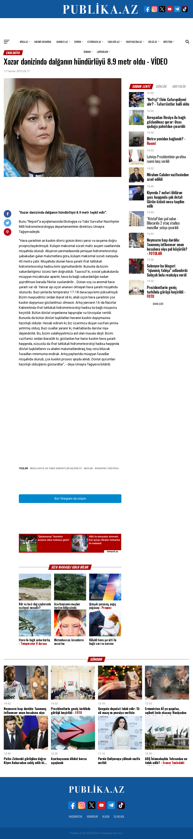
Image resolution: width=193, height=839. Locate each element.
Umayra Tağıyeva (107, 468)
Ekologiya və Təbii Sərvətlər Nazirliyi (56, 468)
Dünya (77, 42)
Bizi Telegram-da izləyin (70, 498)
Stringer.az (94, 42)
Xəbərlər (92, 816)
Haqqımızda (75, 816)
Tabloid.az (113, 42)
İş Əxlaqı (119, 816)
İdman (87, 52)
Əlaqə (105, 816)
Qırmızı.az (62, 42)
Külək (89, 468)
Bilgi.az (152, 42)
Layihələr (102, 52)
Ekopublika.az (134, 42)
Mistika (167, 42)
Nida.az (24, 42)
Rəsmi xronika (42, 42)
